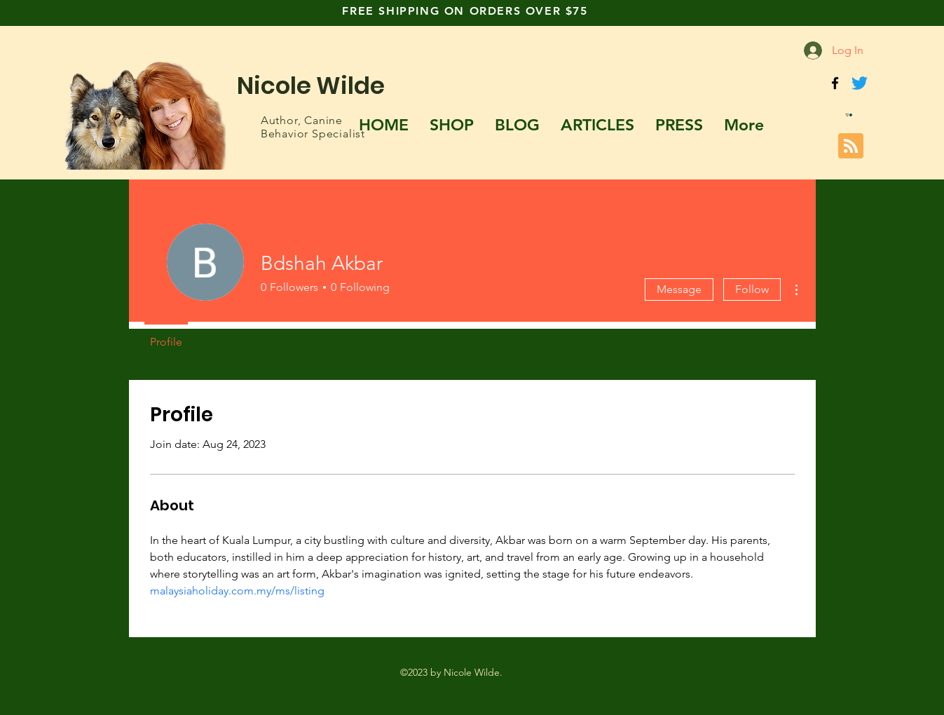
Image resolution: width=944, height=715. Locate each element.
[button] (848, 115)
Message (679, 289)
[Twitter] (859, 83)
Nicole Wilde (311, 85)
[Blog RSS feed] (850, 146)
